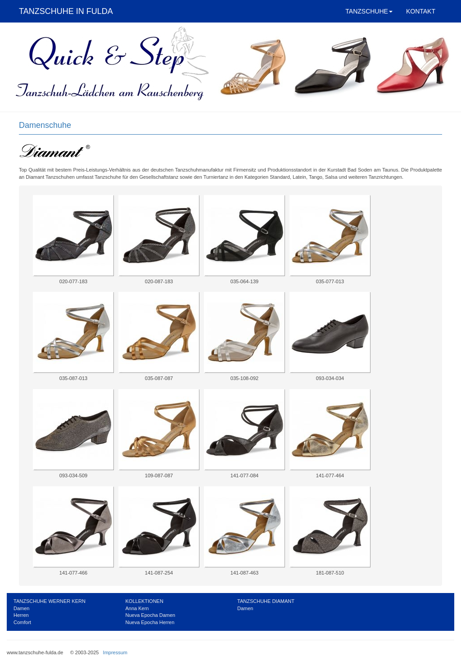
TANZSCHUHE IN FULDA (66, 11)
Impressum (115, 652)
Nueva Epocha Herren (150, 622)
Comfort (22, 622)
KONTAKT (420, 11)
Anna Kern (137, 608)
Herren (21, 615)
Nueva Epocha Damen (151, 615)
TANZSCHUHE (369, 11)
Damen (21, 608)
